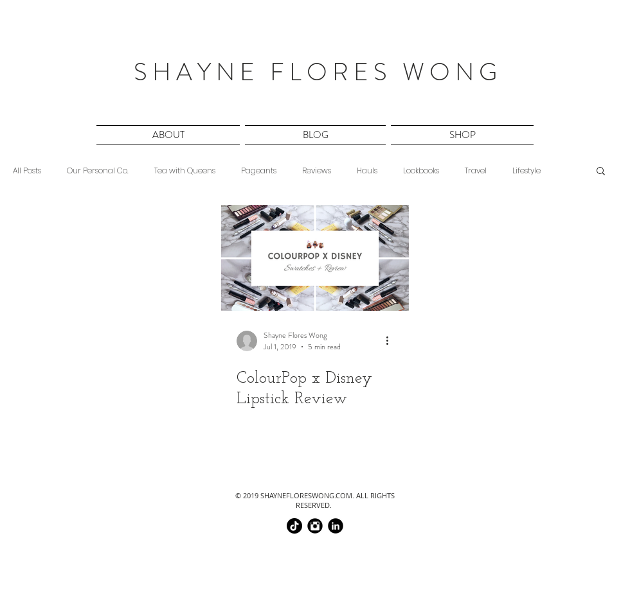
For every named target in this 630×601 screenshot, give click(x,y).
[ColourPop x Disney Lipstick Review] (315, 258)
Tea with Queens (184, 170)
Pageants (258, 170)
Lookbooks (421, 170)
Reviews (316, 170)
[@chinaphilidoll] (315, 526)
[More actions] (391, 341)
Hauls (367, 170)
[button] (169, 134)
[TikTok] (294, 526)
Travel (476, 170)
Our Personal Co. (98, 170)
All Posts (27, 170)
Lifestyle (526, 170)
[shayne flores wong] (335, 526)
